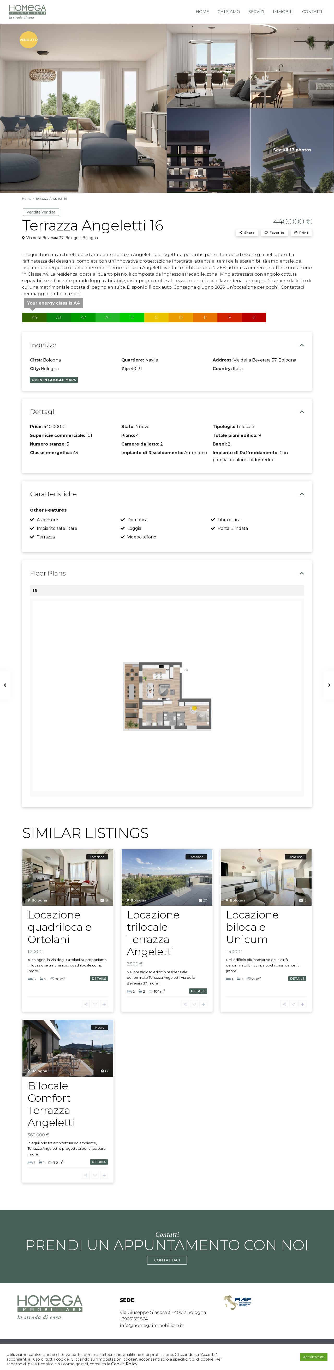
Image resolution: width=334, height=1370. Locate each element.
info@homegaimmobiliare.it (151, 1325)
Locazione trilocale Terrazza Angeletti (153, 933)
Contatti (312, 11)
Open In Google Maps (54, 380)
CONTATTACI (167, 1260)
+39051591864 (134, 1318)
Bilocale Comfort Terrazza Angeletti (51, 1104)
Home (202, 11)
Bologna (90, 237)
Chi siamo (229, 11)
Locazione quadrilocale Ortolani (60, 927)
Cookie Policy (123, 1364)
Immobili (283, 11)
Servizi (256, 11)
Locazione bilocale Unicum (252, 927)
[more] (33, 971)
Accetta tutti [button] (313, 1357)
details (99, 979)
